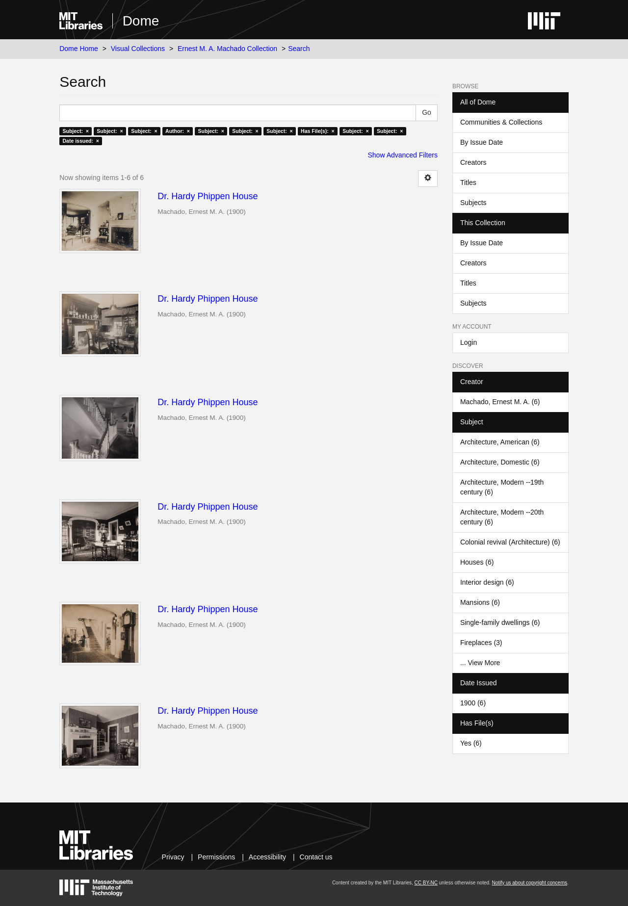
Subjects (473, 203)
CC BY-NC (426, 882)
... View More (480, 663)
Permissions (216, 857)
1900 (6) (473, 703)
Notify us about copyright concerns (529, 882)
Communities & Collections (501, 122)
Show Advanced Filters (403, 155)
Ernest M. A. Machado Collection (227, 48)
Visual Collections (138, 48)
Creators (473, 162)
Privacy (173, 857)
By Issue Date (481, 142)
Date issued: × (80, 141)
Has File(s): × (318, 131)
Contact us (316, 857)
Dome (141, 20)
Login (468, 342)
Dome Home (78, 48)
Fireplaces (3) (481, 643)
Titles (468, 182)
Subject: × (75, 131)
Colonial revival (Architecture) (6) (510, 542)
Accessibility (267, 857)
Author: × (177, 131)
